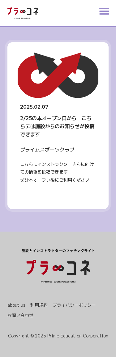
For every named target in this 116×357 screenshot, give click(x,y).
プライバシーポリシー (74, 305)
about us (16, 305)
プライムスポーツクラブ (47, 149)
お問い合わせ (20, 315)
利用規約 (39, 305)
